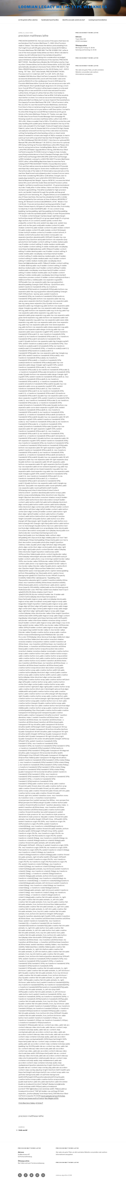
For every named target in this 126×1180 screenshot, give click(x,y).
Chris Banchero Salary (27, 1103)
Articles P (39, 1103)
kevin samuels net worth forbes (53, 1096)
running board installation (97, 20)
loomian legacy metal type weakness (63, 7)
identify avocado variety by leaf (73, 20)
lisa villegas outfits (51, 1098)
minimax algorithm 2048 (64, 1175)
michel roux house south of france (31, 1098)
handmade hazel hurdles (50, 20)
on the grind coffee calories (28, 20)
